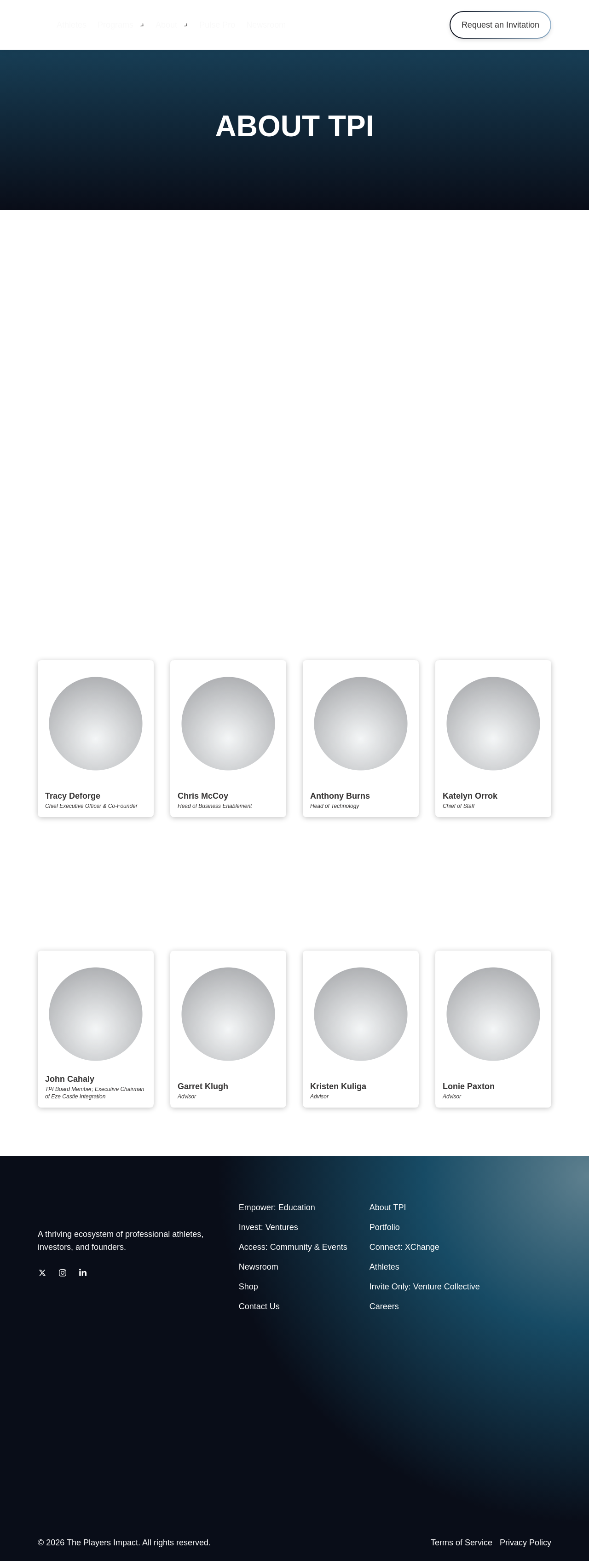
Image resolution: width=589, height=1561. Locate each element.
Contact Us (259, 1306)
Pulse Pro (217, 24)
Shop (248, 1286)
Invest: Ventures (268, 1227)
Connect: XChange (404, 1247)
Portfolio (385, 1227)
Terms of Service (461, 1542)
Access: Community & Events (293, 1247)
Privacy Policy (525, 1542)
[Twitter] (42, 1272)
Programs (115, 24)
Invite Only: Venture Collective (425, 1286)
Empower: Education (277, 1207)
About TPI (388, 1207)
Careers (384, 1306)
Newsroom (266, 24)
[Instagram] (62, 1272)
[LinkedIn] (82, 1272)
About (166, 24)
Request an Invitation (500, 25)
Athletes (72, 24)
